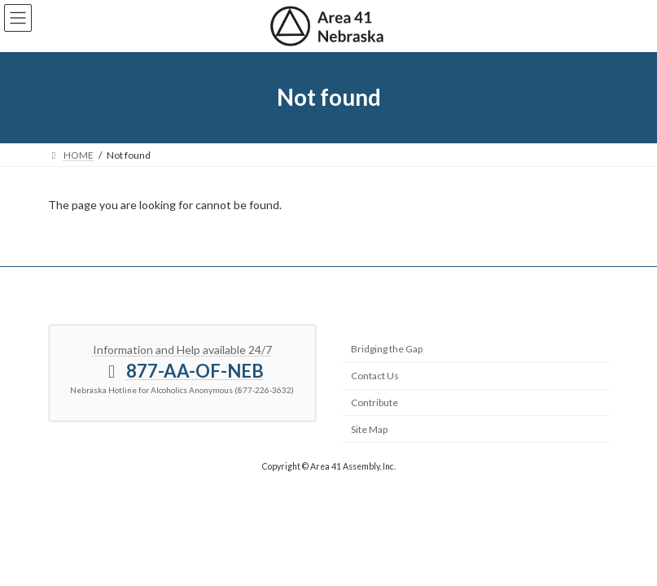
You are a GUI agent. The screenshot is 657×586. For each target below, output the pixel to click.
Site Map (369, 429)
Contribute (374, 402)
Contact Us (375, 376)
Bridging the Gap (387, 349)
